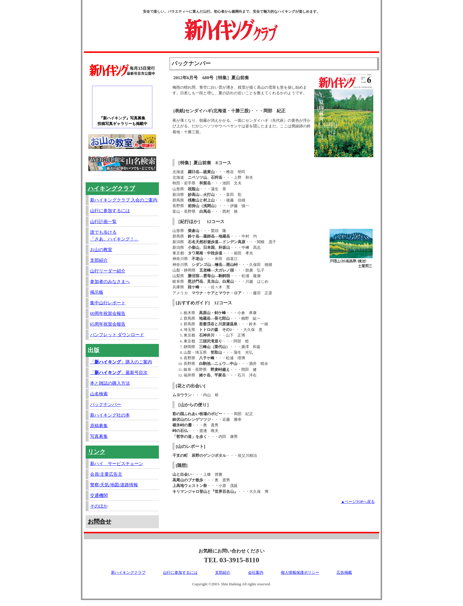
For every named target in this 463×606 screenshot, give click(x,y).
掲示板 (96, 292)
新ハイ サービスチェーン (116, 463)
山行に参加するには (110, 210)
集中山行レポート (107, 302)
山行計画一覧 (103, 221)
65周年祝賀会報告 (107, 323)
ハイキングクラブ (111, 188)
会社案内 (255, 573)
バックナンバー (105, 404)
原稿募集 (99, 425)
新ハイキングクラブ (128, 573)
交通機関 (99, 495)
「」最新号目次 (119, 372)
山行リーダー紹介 (107, 270)
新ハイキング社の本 (110, 414)
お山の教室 (101, 249)
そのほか (99, 505)
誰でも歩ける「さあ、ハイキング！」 (114, 235)
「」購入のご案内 (121, 361)
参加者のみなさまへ (110, 281)
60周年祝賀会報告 (107, 313)
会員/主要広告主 (106, 474)
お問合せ (99, 521)
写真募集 (99, 436)
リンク (96, 452)
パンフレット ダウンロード (117, 334)
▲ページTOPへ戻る (358, 502)
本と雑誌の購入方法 (110, 383)
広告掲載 (344, 573)
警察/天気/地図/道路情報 (114, 484)
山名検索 (99, 393)
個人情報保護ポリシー (300, 573)
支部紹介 (99, 260)
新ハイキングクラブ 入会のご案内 (124, 199)
